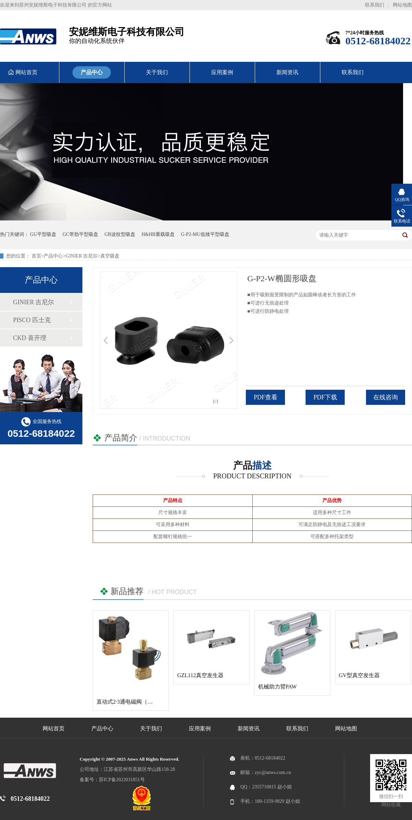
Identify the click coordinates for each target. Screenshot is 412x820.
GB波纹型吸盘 (119, 234)
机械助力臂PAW (277, 687)
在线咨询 (385, 397)
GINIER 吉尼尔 (82, 256)
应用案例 (200, 728)
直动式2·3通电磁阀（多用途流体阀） (141, 702)
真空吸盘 (109, 256)
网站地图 (402, 5)
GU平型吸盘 (43, 234)
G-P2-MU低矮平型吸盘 (205, 234)
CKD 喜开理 (29, 337)
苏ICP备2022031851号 (122, 779)
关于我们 (151, 728)
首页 (36, 256)
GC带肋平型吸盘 (80, 234)
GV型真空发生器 (359, 675)
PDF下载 (325, 397)
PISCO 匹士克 (32, 320)
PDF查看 (265, 397)
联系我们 (374, 5)
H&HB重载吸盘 (157, 234)
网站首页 (54, 728)
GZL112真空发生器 (200, 675)
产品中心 (53, 256)
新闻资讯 (249, 728)
